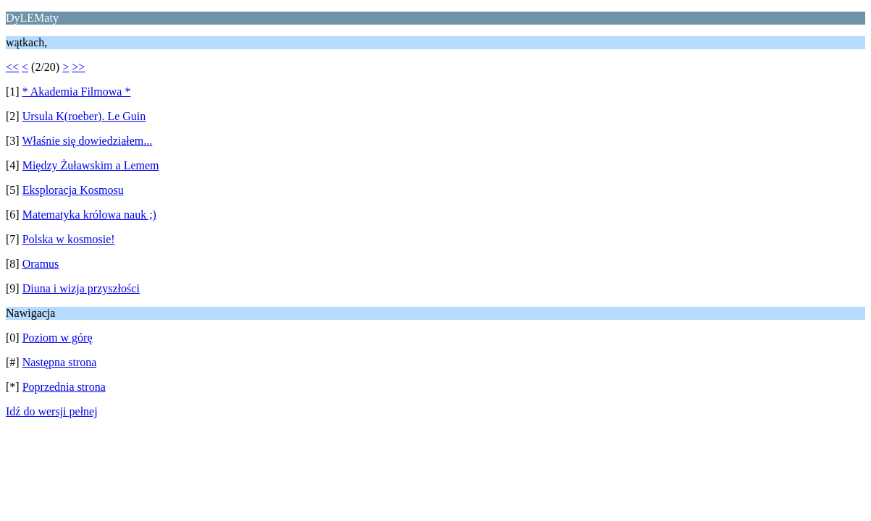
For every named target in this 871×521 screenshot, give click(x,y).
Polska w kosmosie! (68, 239)
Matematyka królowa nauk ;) (89, 214)
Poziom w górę (57, 337)
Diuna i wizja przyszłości (81, 288)
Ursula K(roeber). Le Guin (84, 116)
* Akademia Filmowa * (76, 91)
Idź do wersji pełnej (52, 411)
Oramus (40, 264)
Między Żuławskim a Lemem (90, 165)
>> (78, 67)
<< (12, 67)
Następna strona (59, 362)
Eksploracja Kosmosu (73, 190)
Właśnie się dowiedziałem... (87, 141)
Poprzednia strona (64, 387)
